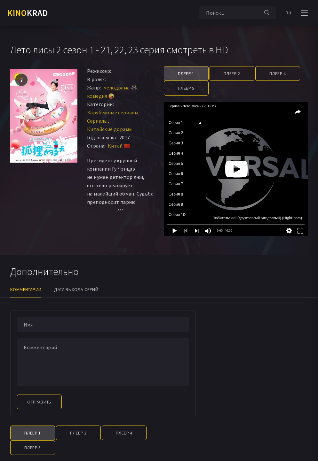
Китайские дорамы (109, 129)
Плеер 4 (277, 73)
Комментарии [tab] (25, 289)
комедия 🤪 (101, 96)
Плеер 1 (186, 73)
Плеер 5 (186, 88)
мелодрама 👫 (120, 87)
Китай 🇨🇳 (119, 145)
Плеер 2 (232, 73)
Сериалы (97, 121)
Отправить (39, 402)
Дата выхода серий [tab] (76, 289)
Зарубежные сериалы (112, 112)
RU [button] (288, 13)
